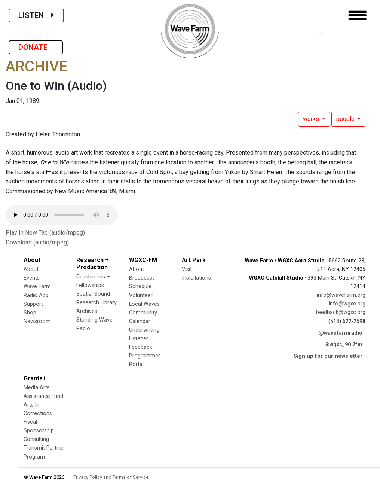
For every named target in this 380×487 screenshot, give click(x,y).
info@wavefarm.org (341, 295)
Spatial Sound (93, 294)
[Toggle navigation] (357, 15)
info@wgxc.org (347, 304)
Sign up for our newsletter (328, 356)
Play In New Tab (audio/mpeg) (45, 232)
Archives (86, 311)
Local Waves (144, 304)
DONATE (35, 47)
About (31, 269)
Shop (30, 313)
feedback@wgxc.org (340, 312)
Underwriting (144, 330)
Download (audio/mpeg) (37, 242)
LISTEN (36, 15)
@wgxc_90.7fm (343, 344)
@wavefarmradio (340, 333)
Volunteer (141, 295)
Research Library (96, 302)
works (312, 118)
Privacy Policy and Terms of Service (110, 477)
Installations (196, 278)
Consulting (36, 439)
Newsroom (37, 321)
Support (33, 304)
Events (32, 278)
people (346, 118)
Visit (187, 269)
